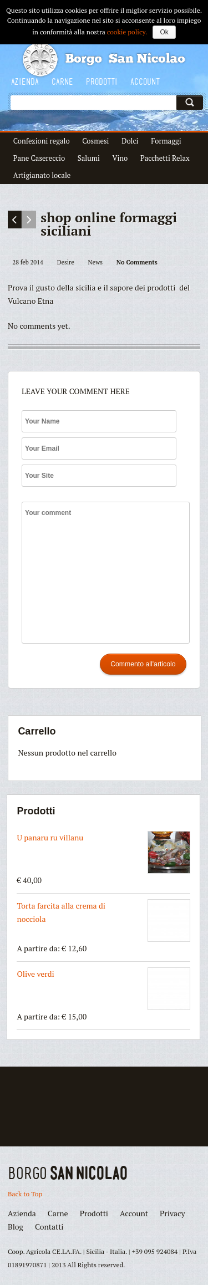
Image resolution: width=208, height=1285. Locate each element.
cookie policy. (127, 32)
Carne (62, 82)
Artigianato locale (42, 175)
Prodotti (102, 82)
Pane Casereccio (39, 158)
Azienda (25, 82)
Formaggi (166, 141)
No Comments (137, 262)
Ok (164, 32)
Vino (120, 158)
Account (145, 82)
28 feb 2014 (27, 262)
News (95, 262)
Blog (15, 1226)
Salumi (89, 158)
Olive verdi (103, 988)
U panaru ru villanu (103, 852)
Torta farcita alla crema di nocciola (103, 920)
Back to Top (25, 1194)
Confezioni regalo (41, 141)
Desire (65, 262)
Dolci (129, 141)
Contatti (49, 1226)
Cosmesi (95, 141)
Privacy (172, 1213)
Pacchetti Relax (165, 158)
